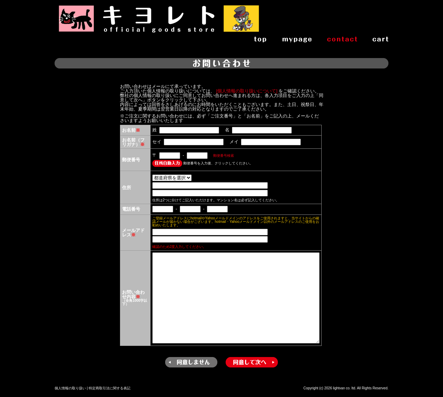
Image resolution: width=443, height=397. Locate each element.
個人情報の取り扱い (70, 388)
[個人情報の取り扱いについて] (246, 91)
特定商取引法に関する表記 (109, 388)
